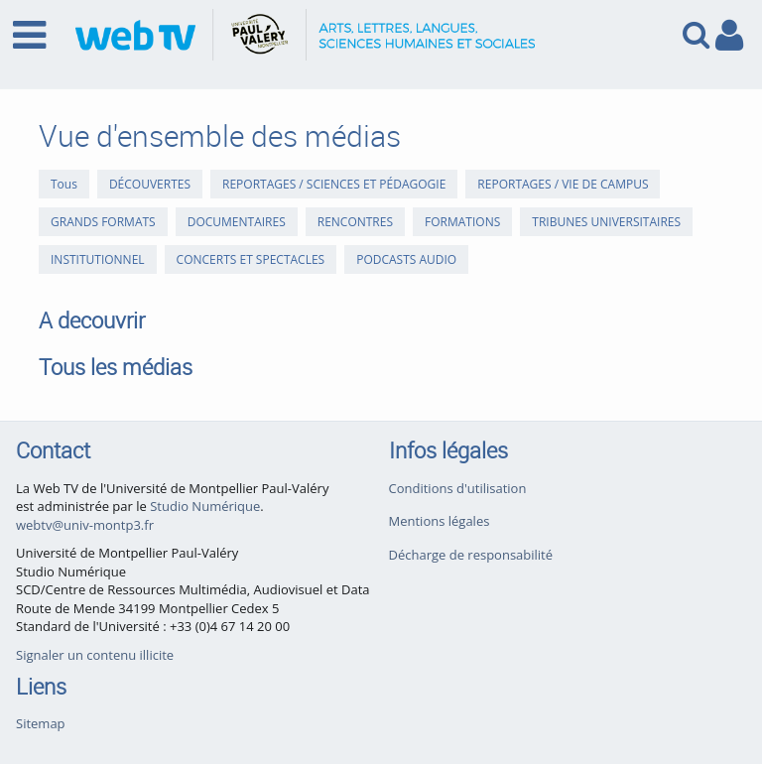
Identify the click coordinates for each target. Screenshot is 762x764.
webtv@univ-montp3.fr (85, 525)
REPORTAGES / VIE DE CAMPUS (562, 184)
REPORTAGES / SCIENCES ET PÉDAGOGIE (333, 184)
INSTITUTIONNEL (98, 259)
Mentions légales (439, 521)
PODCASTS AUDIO (406, 259)
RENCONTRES (355, 221)
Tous (64, 184)
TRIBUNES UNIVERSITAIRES (606, 221)
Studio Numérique (205, 506)
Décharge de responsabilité (471, 555)
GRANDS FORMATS (103, 221)
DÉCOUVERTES (149, 184)
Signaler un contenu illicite (95, 655)
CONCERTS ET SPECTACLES (251, 259)
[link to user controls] (729, 35)
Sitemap (40, 723)
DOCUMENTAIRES (237, 221)
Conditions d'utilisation (458, 488)
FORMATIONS (462, 221)
